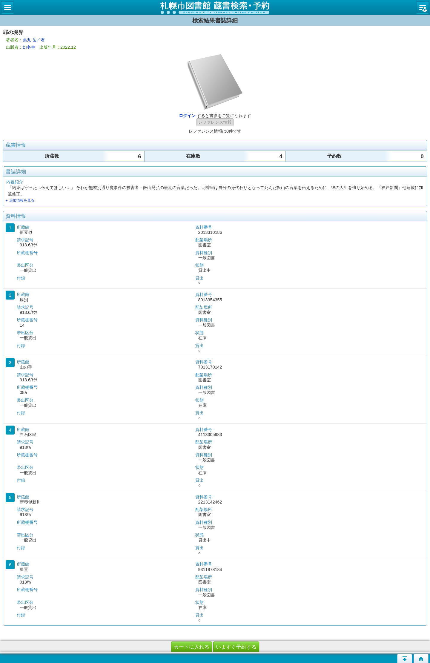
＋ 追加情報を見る (19, 200)
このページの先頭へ (404, 658)
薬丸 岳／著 (34, 39)
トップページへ (421, 658)
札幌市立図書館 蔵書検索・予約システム (215, 7)
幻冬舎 (29, 47)
